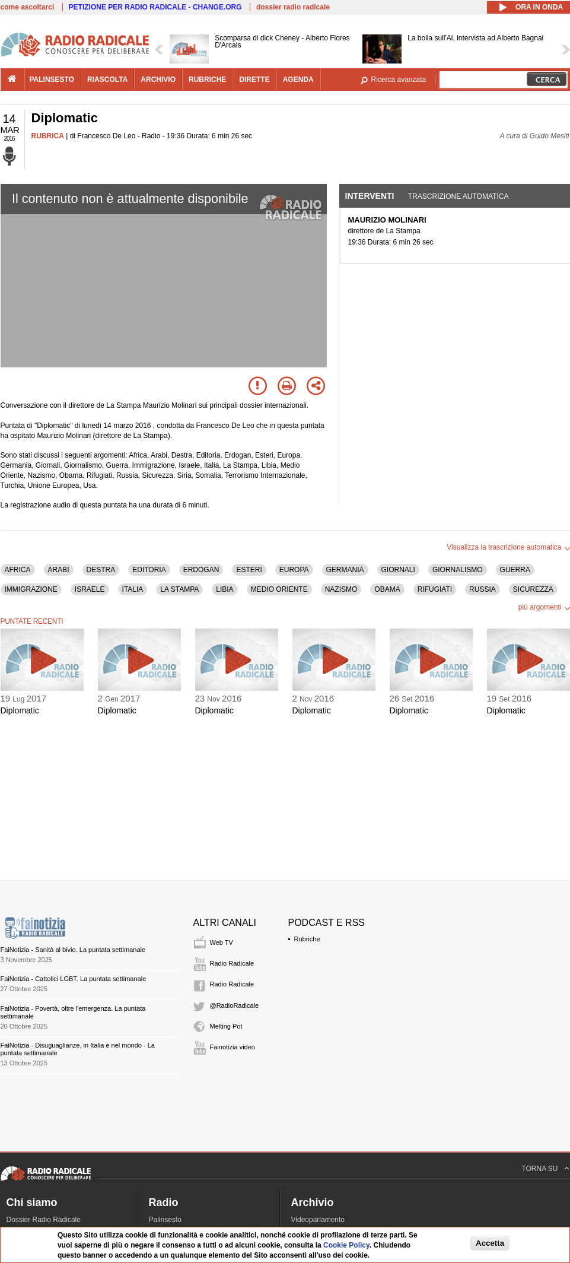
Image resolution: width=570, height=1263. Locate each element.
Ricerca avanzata (398, 79)
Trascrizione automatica (458, 196)
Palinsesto (165, 1220)
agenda (298, 79)
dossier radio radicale (293, 7)
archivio (158, 79)
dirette (254, 79)
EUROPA (294, 570)
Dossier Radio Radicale (44, 1220)
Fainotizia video (232, 1047)
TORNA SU (539, 1168)
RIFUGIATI (435, 589)
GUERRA (515, 570)
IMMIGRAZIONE (31, 589)
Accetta (490, 1243)
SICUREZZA (533, 589)
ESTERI (249, 570)
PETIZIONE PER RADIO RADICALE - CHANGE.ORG (155, 7)
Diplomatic (20, 710)
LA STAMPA (179, 589)
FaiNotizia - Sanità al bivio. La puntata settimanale (73, 949)
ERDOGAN (201, 570)
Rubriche (307, 939)
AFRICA (18, 570)
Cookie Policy (346, 1245)
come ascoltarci (28, 7)
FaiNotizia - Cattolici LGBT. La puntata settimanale (74, 978)
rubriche (207, 79)
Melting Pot (226, 1026)
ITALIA (133, 589)
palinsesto (52, 79)
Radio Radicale (232, 963)
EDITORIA (148, 570)
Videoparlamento (318, 1220)
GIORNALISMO (457, 570)
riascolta (107, 79)
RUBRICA (47, 136)
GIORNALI (398, 570)
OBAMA (387, 589)
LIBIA (224, 589)
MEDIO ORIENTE (279, 589)
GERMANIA (345, 570)
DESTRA (101, 570)
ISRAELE (90, 589)
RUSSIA (482, 589)
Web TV (221, 942)
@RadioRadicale (234, 1005)
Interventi (369, 196)
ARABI (58, 570)
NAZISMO (341, 589)
